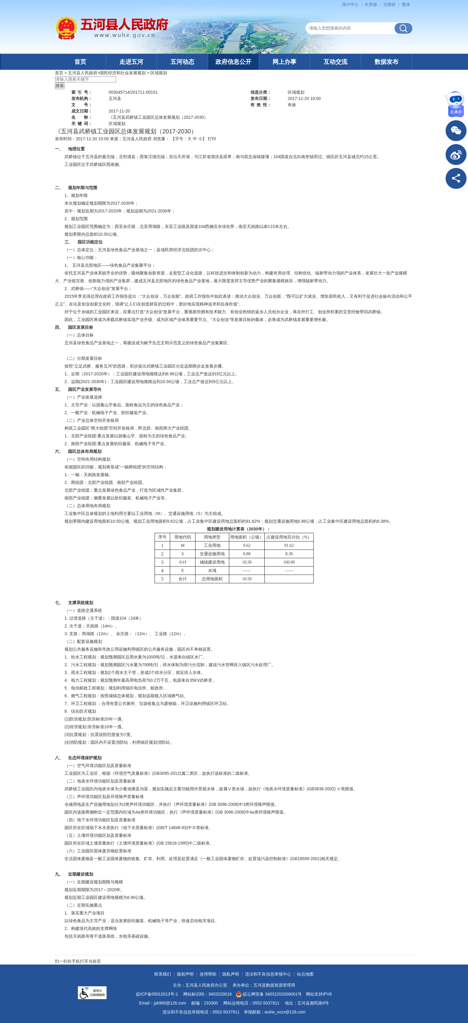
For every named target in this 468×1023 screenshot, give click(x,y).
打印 (212, 138)
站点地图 (305, 974)
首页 (80, 61)
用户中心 (350, 4)
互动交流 (335, 61)
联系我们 (162, 974)
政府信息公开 (233, 61)
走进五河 (131, 61)
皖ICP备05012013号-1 (157, 994)
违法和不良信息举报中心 (268, 974)
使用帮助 (208, 974)
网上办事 (284, 61)
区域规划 (158, 72)
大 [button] (189, 138)
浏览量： (161, 138)
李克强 (84, 296)
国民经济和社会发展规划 (123, 72)
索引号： (81, 92)
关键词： (81, 123)
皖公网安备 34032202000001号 (269, 994)
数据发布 (386, 61)
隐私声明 (230, 974)
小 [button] (200, 138)
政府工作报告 (115, 296)
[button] (371, 4)
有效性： (260, 104)
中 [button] (195, 138)
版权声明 (185, 974)
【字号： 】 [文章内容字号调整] (189, 138)
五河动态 (182, 61)
